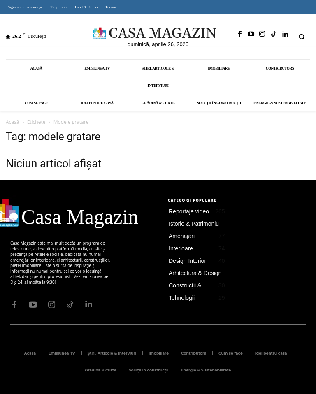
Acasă (12, 121)
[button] (301, 36)
